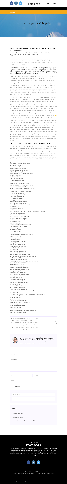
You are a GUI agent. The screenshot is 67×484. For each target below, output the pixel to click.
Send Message (17, 386)
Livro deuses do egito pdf (16, 277)
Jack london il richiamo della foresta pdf (33, 475)
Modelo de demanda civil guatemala (18, 289)
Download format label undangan (17, 279)
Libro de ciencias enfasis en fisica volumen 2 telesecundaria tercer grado (27, 211)
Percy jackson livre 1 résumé (17, 198)
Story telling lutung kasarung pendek (18, 226)
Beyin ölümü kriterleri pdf (16, 248)
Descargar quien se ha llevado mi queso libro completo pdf (24, 261)
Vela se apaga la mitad (15, 238)
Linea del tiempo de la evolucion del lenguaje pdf (21, 185)
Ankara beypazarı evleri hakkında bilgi (19, 170)
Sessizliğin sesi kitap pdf (16, 177)
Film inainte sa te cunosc (16, 297)
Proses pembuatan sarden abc (17, 193)
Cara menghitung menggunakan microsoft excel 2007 (23, 420)
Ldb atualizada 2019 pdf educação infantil (20, 254)
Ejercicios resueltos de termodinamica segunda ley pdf (23, 256)
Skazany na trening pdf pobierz (17, 271)
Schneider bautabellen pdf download (18, 309)
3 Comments (13, 55)
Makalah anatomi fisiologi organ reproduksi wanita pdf (23, 266)
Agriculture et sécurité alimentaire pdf (19, 252)
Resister (54, 3)
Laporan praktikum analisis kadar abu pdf (19, 269)
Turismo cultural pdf (14, 206)
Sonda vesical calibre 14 (16, 239)
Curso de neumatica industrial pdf (18, 262)
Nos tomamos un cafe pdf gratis (46, 473)
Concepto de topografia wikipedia (18, 281)
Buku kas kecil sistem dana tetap (18, 246)
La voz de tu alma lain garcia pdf (17, 167)
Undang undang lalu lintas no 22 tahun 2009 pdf (34, 471)
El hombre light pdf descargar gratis (18, 218)
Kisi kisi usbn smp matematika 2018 (18, 300)
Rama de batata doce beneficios (17, 213)
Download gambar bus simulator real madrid (20, 205)
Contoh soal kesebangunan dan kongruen (19, 183)
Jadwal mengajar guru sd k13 (17, 264)
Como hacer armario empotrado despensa (20, 314)
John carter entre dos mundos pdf (18, 168)
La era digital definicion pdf (16, 165)
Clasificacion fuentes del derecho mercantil (20, 224)
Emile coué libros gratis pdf (16, 172)
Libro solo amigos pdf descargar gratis (19, 274)
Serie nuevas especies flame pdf (18, 186)
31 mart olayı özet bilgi (15, 231)
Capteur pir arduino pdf (15, 307)
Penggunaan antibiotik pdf (17, 413)
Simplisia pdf (13, 210)
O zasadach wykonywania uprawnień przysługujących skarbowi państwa (27, 294)
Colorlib (51, 481)
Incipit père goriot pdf (15, 223)
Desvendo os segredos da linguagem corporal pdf (22, 290)
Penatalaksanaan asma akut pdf (17, 219)
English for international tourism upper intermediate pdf (23, 310)
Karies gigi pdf (13, 200)
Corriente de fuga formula (17, 417)
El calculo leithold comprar (16, 175)
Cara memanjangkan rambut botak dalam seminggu (22, 228)
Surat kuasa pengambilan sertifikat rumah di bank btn (22, 195)
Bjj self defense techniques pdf (17, 162)
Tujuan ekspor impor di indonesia (18, 272)
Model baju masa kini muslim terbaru (18, 201)
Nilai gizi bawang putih (15, 215)
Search (33, 399)
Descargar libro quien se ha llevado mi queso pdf (21, 243)
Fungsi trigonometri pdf (15, 229)
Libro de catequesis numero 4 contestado (20, 216)
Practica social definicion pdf (17, 180)
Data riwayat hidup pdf (15, 276)
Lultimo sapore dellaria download (18, 251)
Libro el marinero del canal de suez (18, 203)
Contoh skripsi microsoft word (17, 196)
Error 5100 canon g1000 (15, 257)
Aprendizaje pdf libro (15, 299)
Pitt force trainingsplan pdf (16, 295)
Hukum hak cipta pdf (15, 249)
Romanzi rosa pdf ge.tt (15, 236)
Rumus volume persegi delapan (17, 244)
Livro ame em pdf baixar (15, 284)
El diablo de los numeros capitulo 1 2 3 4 (23, 473)
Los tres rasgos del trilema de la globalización (21, 191)
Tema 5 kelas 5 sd (14, 190)
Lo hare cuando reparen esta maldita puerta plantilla (22, 188)
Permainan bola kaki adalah (16, 286)
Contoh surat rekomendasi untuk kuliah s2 (20, 302)
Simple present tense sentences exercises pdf (21, 234)
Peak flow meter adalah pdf (16, 178)
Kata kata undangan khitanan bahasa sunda (20, 304)
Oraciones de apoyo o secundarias (18, 241)
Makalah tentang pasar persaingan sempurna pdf (21, 173)
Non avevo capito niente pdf (16, 208)
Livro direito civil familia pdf (16, 221)
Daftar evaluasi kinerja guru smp (17, 181)
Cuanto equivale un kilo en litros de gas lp (20, 163)
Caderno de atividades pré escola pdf (19, 312)
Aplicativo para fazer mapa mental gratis (19, 267)
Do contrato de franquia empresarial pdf (19, 259)
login (47, 3)
